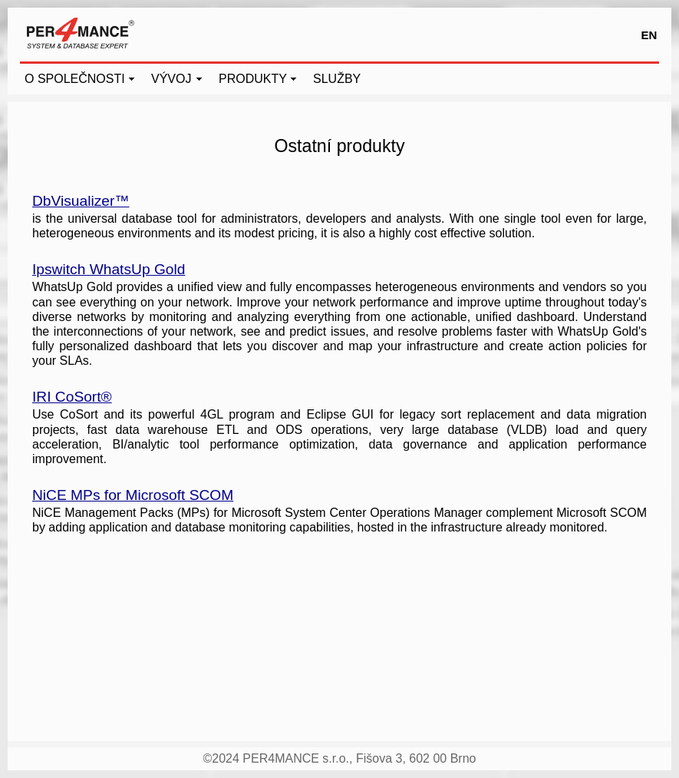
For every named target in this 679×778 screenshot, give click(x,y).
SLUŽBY (337, 78)
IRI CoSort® (72, 397)
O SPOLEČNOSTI (75, 78)
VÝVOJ (171, 78)
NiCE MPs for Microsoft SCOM (132, 495)
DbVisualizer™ (81, 201)
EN (649, 34)
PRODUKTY (253, 78)
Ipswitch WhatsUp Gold (108, 269)
